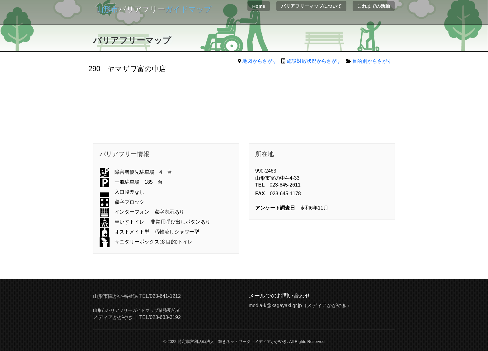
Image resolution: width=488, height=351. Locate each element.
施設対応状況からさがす (314, 61)
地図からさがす (259, 61)
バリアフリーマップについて (311, 6)
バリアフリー (154, 9)
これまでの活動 (373, 6)
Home (258, 6)
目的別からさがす (372, 61)
